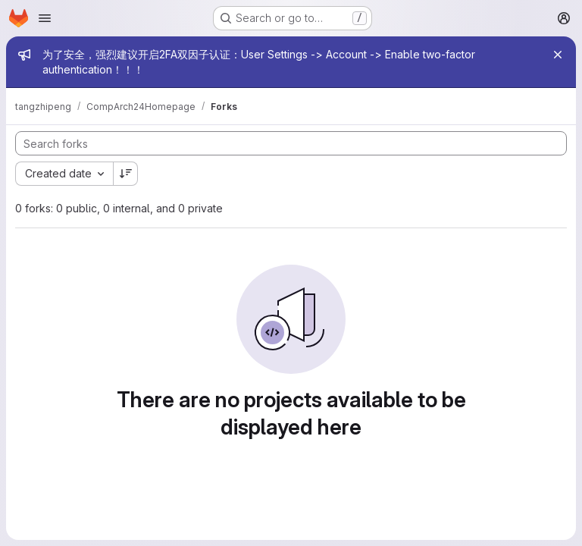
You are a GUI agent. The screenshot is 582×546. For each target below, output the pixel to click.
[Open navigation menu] (45, 18)
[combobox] (64, 174)
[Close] (558, 55)
